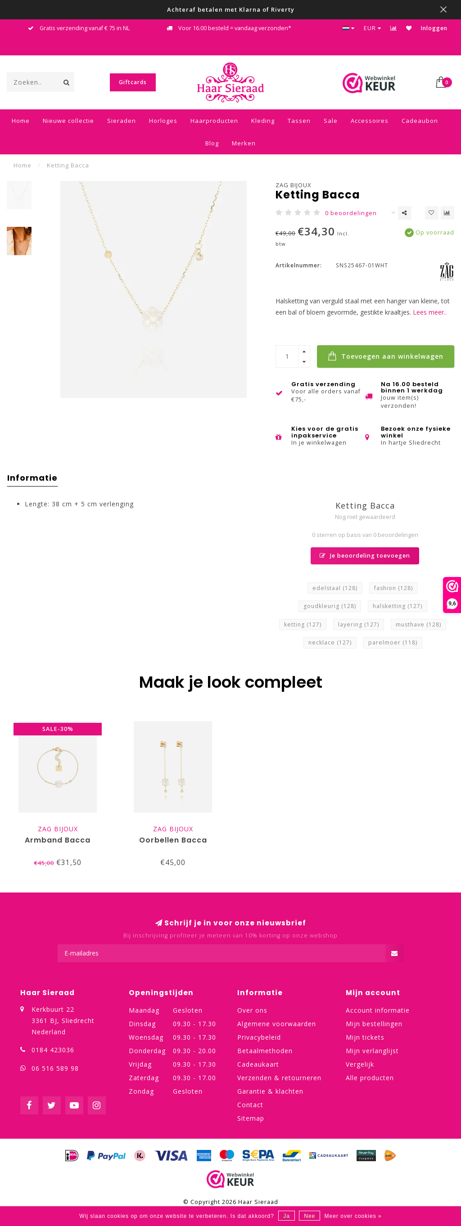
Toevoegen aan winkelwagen (385, 356)
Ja (286, 1216)
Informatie (32, 477)
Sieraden (121, 121)
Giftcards (133, 82)
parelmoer (392, 642)
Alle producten (370, 1077)
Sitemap (250, 1118)
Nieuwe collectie (68, 121)
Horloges (163, 121)
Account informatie (378, 1010)
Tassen (299, 121)
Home (21, 121)
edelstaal (334, 588)
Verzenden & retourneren (279, 1077)
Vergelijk (360, 1064)
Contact (250, 1104)
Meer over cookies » (353, 1216)
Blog (212, 143)
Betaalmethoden (265, 1050)
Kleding (263, 121)
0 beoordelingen (351, 213)
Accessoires (370, 121)
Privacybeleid (259, 1037)
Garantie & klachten (270, 1091)
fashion (393, 588)
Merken (244, 143)
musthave (418, 624)
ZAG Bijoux (294, 185)
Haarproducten (214, 121)
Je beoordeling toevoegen (365, 555)
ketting (302, 624)
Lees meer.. (430, 312)
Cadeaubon (420, 121)
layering (358, 624)
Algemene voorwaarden (276, 1023)
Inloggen (434, 28)
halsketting (397, 606)
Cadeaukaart (258, 1064)
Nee (309, 1216)
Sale (331, 121)
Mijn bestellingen (374, 1023)
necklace (330, 642)
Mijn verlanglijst (372, 1050)
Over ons (252, 1010)
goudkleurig (329, 606)
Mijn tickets (365, 1037)
